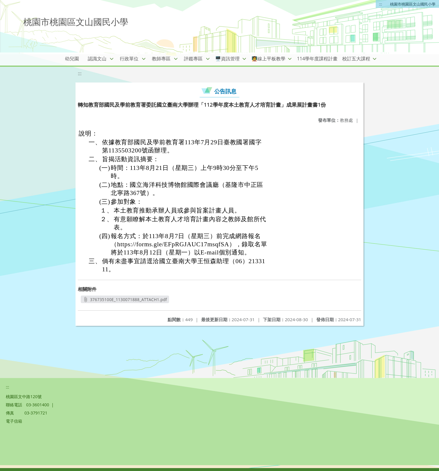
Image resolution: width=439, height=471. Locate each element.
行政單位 (129, 58)
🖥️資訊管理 (227, 58)
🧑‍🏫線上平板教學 (268, 58)
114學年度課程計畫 (317, 58)
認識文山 (97, 58)
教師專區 (161, 58)
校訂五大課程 (356, 58)
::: (380, 4)
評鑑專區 (193, 58)
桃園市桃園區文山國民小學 (413, 4)
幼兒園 (72, 58)
